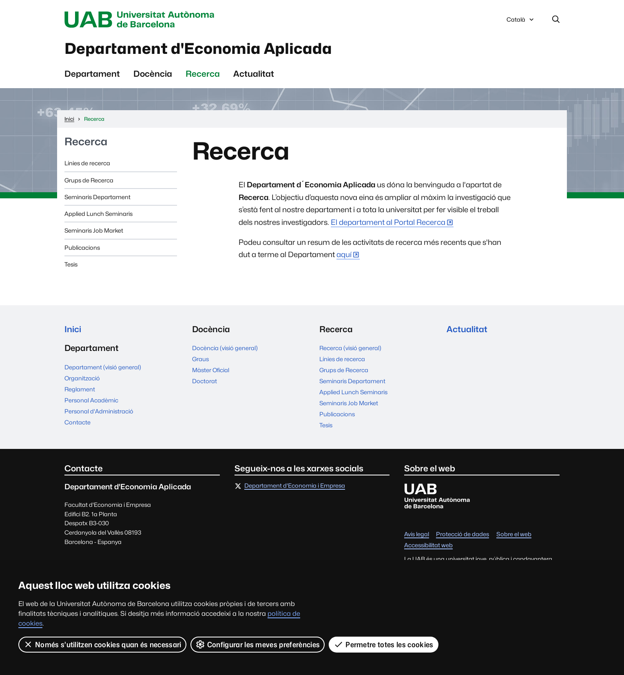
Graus (200, 358)
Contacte (77, 422)
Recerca (203, 74)
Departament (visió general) (102, 367)
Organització (82, 378)
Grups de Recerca (88, 180)
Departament (92, 74)
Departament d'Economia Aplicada (198, 49)
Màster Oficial (210, 369)
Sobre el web (513, 534)
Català (520, 22)
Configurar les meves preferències (257, 644)
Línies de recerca (87, 163)
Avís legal (416, 534)
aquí (344, 254)
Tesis (70, 264)
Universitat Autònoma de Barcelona (141, 19)
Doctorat (204, 380)
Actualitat (253, 74)
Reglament (79, 389)
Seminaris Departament (97, 196)
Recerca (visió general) (350, 347)
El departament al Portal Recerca (388, 222)
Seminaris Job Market (93, 230)
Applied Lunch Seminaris (98, 213)
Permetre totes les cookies (383, 644)
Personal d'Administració (98, 411)
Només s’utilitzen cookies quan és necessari (102, 644)
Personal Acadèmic (91, 400)
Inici (72, 329)
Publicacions (82, 247)
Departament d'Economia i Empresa (294, 486)
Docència (152, 74)
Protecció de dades (462, 534)
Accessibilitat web (428, 545)
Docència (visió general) (225, 347)
